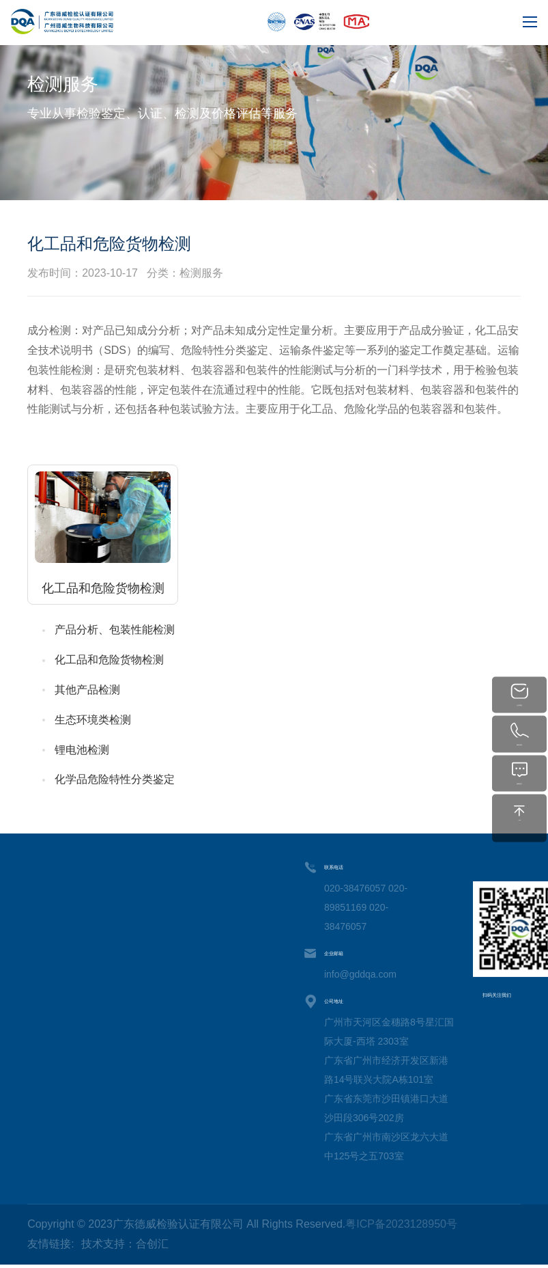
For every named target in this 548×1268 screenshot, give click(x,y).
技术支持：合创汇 (125, 1244)
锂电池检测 (82, 750)
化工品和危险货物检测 (109, 659)
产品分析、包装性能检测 (115, 629)
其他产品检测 (87, 689)
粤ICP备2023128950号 (401, 1224)
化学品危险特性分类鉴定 (115, 779)
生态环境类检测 (93, 720)
